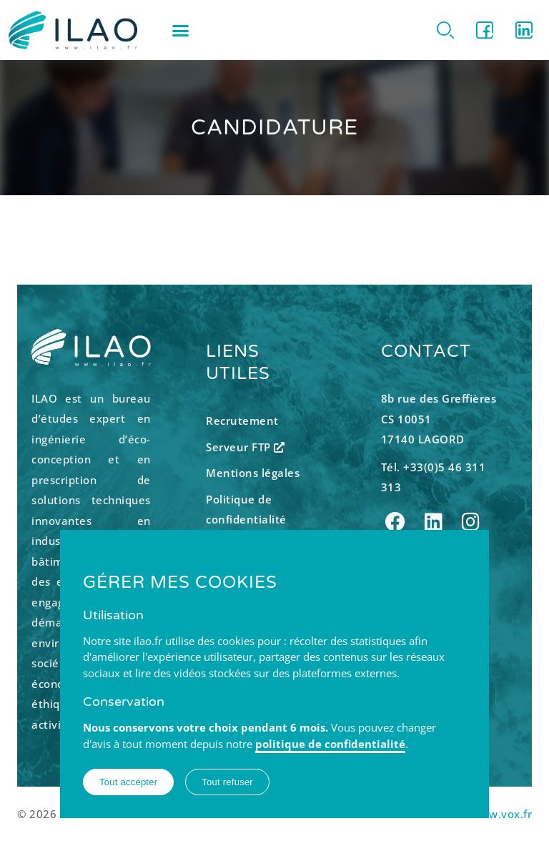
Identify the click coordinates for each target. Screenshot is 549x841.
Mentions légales (253, 473)
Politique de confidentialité (246, 509)
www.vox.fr (501, 814)
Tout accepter (128, 782)
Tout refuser (227, 782)
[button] (180, 30)
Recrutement (242, 420)
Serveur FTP (245, 447)
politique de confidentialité (330, 744)
